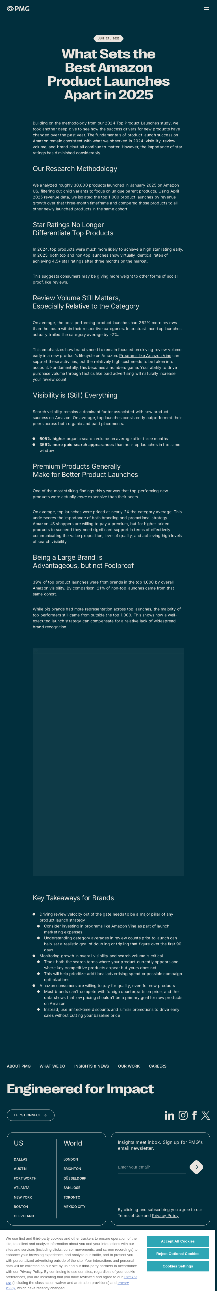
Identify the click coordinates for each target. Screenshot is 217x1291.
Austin (20, 1169)
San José (72, 1188)
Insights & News (91, 1066)
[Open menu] (206, 8)
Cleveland (24, 1216)
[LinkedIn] (169, 1115)
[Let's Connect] (31, 1115)
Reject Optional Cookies (177, 1254)
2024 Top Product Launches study (137, 123)
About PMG (19, 1066)
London (71, 1159)
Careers (157, 1066)
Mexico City (75, 1207)
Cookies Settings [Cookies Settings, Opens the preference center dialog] (178, 1266)
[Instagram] (183, 1115)
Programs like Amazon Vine (145, 355)
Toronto (72, 1197)
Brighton (72, 1169)
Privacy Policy (165, 1215)
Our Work (129, 1066)
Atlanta (22, 1188)
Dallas (20, 1159)
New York (23, 1197)
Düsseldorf (75, 1178)
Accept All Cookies (178, 1241)
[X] (205, 1115)
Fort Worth (25, 1178)
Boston (21, 1207)
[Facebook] (194, 1115)
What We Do (53, 1066)
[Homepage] (18, 8)
